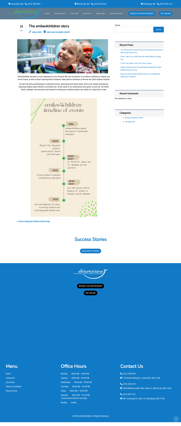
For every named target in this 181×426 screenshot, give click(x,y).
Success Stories (116, 13)
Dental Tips (100, 13)
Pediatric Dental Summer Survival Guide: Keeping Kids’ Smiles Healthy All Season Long (141, 68)
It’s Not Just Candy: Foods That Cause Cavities (136, 63)
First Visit (75, 13)
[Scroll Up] (176, 421)
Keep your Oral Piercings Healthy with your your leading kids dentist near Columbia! (140, 75)
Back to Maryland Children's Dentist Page (33, 221)
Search (117, 25)
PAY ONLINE (91, 293)
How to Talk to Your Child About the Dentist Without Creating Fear (141, 58)
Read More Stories (90, 251)
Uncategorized (130, 122)
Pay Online (166, 13)
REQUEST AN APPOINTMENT (90, 286)
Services (86, 13)
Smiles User (35, 32)
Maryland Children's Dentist (58, 32)
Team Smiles (59, 13)
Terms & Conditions (14, 390)
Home (47, 13)
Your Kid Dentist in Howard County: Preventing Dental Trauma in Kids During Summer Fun (142, 51)
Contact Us (10, 382)
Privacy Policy (11, 394)
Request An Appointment (142, 13)
